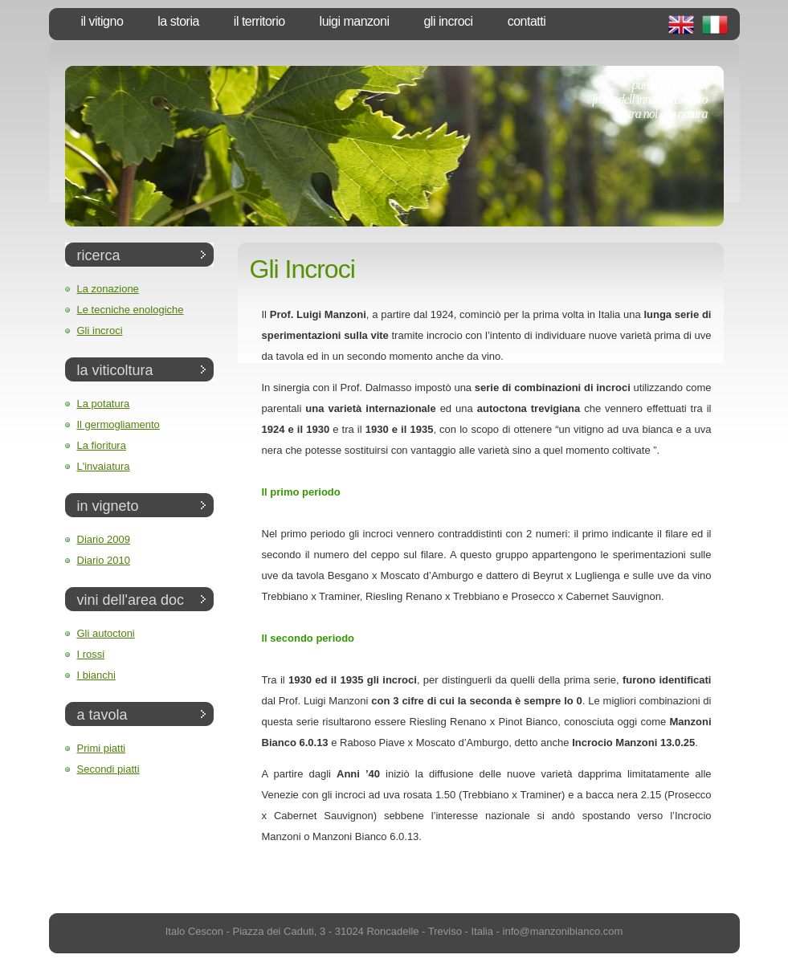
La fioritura (101, 445)
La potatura (103, 404)
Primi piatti (101, 748)
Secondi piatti (108, 769)
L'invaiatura (103, 466)
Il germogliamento (118, 424)
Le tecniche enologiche (130, 310)
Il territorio (259, 21)
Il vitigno (102, 21)
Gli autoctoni (106, 633)
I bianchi (96, 675)
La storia (178, 21)
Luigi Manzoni (355, 21)
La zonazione (108, 289)
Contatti (527, 21)
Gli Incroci (447, 21)
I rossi (91, 654)
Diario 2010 (104, 560)
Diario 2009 (104, 539)
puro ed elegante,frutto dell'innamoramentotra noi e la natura (649, 99)
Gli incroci (100, 330)
